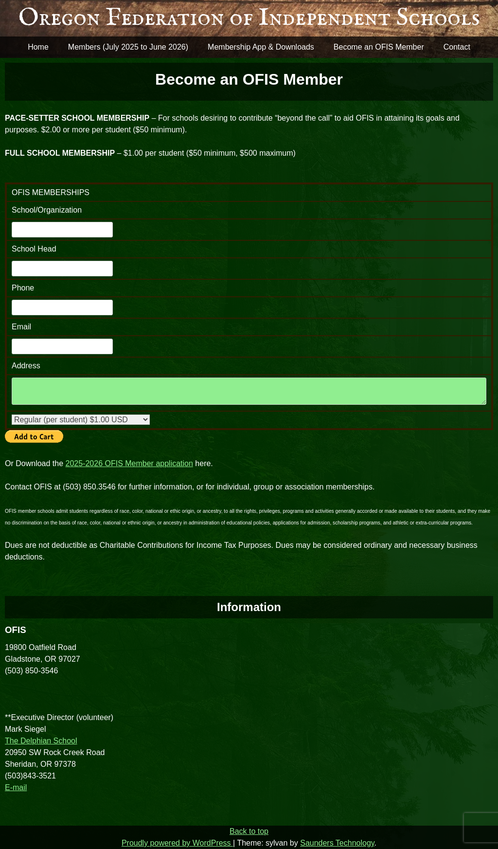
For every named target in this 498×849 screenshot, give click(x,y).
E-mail (16, 787)
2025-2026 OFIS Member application (129, 463)
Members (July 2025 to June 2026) (128, 47)
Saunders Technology (337, 843)
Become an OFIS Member (379, 47)
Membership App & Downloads (261, 47)
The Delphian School (41, 741)
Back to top (249, 831)
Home (38, 47)
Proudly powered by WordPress (177, 843)
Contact (457, 47)
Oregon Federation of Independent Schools (249, 18)
